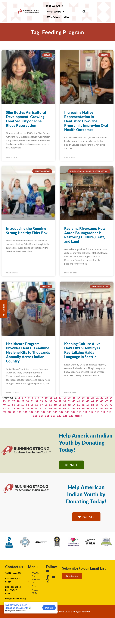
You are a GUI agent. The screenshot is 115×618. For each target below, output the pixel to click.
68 (92, 404)
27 (13, 401)
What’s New (53, 17)
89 (78, 408)
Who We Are (54, 6)
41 (78, 401)
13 (60, 397)
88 (73, 408)
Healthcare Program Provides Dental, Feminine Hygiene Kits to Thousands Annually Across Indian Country (28, 352)
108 (67, 412)
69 (97, 404)
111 (85, 412)
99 (14, 412)
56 (36, 404)
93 (97, 408)
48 (111, 401)
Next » (78, 415)
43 (87, 401)
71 (106, 404)
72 (111, 404)
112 (91, 412)
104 (43, 412)
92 (92, 408)
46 (101, 401)
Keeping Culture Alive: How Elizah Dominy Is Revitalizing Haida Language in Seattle (83, 350)
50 (8, 404)
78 (27, 408)
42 (83, 401)
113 (97, 412)
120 (59, 415)
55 (32, 404)
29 (22, 401)
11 (50, 397)
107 (61, 412)
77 (22, 408)
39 (69, 401)
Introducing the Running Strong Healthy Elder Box (27, 230)
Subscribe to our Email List (84, 568)
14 (64, 397)
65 (78, 404)
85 (60, 408)
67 (87, 404)
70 (101, 404)
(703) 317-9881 (12, 587)
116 (35, 415)
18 (83, 397)
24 (111, 397)
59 (50, 404)
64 (73, 404)
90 (83, 408)
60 (55, 404)
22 (101, 397)
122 (71, 415)
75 (13, 408)
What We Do (55, 11)
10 (46, 397)
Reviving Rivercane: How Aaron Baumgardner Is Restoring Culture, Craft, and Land (85, 235)
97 (4, 412)
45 (97, 401)
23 (106, 397)
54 (27, 404)
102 (31, 412)
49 (4, 404)
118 (47, 415)
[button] (84, 12)
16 (74, 397)
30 (27, 401)
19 (88, 397)
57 (41, 404)
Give (66, 17)
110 (79, 412)
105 (49, 412)
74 (8, 408)
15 (69, 397)
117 (41, 415)
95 (106, 408)
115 (109, 412)
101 (25, 412)
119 (53, 415)
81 (41, 408)
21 (97, 397)
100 (19, 412)
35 (50, 401)
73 (4, 408)
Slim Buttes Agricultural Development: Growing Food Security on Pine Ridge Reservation (26, 118)
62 (64, 404)
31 (32, 401)
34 (46, 401)
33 (41, 401)
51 (13, 404)
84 (55, 408)
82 (46, 408)
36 (55, 401)
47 (106, 401)
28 (18, 401)
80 (36, 408)
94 (101, 408)
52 (18, 404)
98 (9, 412)
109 (73, 412)
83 (50, 408)
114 (103, 412)
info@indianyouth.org (15, 598)
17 (78, 397)
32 (36, 401)
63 (69, 404)
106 (55, 412)
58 (46, 404)
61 (60, 404)
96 (111, 408)
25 (4, 401)
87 (69, 408)
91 (87, 408)
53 (22, 404)
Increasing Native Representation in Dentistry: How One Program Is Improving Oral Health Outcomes (86, 121)
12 (55, 397)
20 (92, 397)
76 (18, 408)
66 (83, 404)
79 (32, 408)
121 (65, 415)
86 (64, 408)
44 (92, 401)
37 (60, 401)
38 (64, 401)
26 (8, 401)
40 (73, 401)
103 (37, 412)
